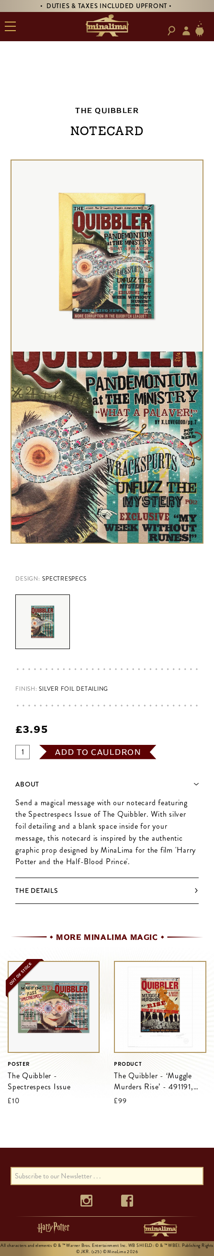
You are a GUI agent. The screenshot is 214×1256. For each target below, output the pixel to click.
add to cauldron (98, 752)
